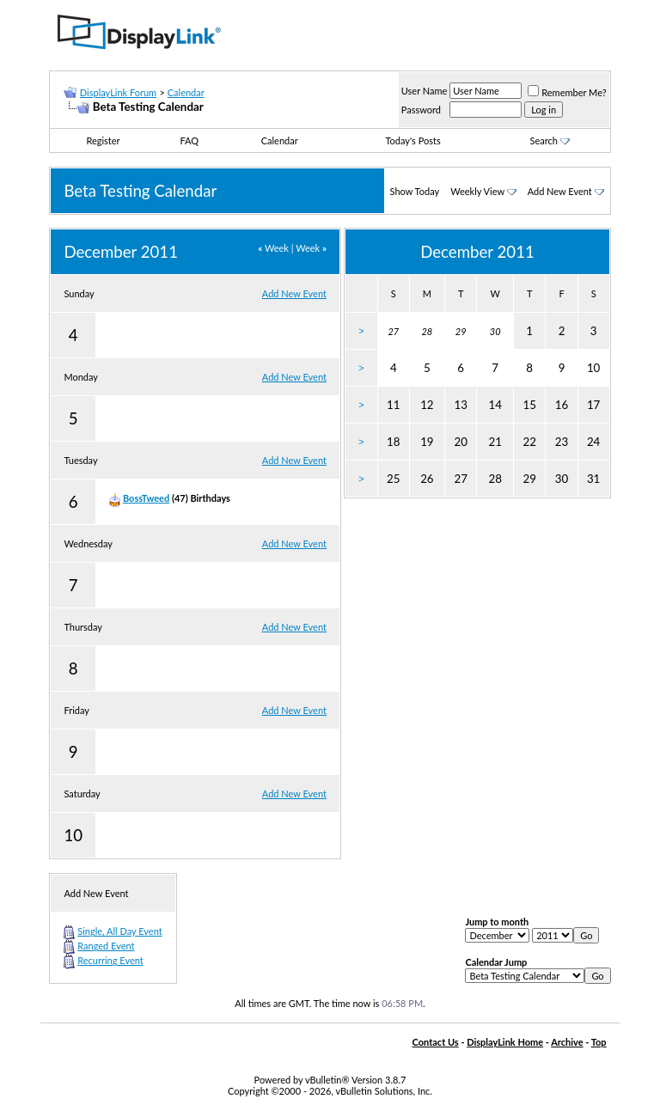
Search (550, 140)
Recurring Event (110, 960)
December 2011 (477, 251)
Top (599, 1041)
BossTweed (146, 498)
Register (102, 140)
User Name (424, 90)
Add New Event (560, 191)
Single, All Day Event (119, 931)
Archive (567, 1041)
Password (421, 109)
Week (273, 247)
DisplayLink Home (505, 1041)
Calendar (186, 92)
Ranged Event (105, 945)
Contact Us (435, 1041)
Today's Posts (412, 140)
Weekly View (477, 191)
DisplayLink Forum (118, 92)
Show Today (415, 191)
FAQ (189, 140)
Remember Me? (567, 92)
